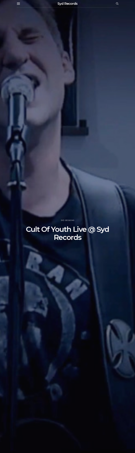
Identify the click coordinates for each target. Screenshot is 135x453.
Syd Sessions (67, 220)
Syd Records (67, 4)
